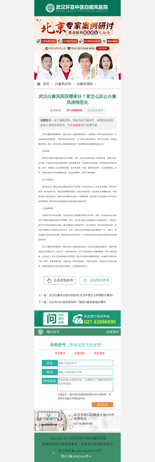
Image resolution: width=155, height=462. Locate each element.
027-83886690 (74, 110)
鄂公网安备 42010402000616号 (79, 451)
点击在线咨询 (59, 280)
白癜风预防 (85, 84)
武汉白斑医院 (94, 247)
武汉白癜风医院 (48, 134)
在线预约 (112, 332)
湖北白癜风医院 (91, 144)
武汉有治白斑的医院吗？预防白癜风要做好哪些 (77, 302)
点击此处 (75, 125)
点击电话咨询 (95, 110)
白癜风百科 (63, 84)
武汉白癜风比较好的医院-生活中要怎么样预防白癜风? (81, 295)
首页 (46, 84)
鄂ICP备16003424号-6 (76, 456)
